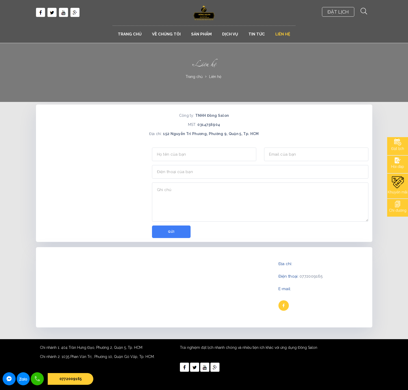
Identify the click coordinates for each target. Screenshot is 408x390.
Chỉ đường (397, 210)
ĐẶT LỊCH (338, 12)
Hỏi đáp (397, 166)
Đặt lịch (397, 149)
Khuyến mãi (397, 192)
